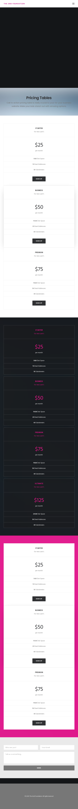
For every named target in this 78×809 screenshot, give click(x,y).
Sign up (39, 179)
